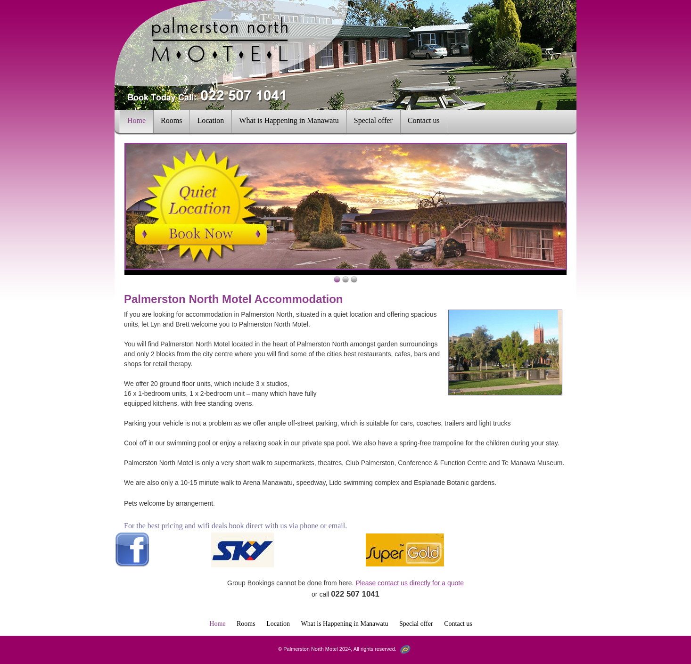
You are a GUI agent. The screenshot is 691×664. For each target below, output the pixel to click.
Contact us (424, 120)
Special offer (373, 120)
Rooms (171, 120)
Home (136, 120)
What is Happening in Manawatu (289, 120)
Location (210, 120)
